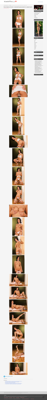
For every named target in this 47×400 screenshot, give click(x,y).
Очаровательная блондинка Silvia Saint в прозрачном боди (38, 63)
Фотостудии (10, 397)
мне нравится (7, 376)
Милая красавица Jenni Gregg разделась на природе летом (38, 64)
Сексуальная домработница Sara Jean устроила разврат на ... (38, 62)
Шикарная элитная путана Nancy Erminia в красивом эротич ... (38, 68)
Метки (14, 397)
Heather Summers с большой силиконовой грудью (10, 382)
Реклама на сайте (22, 397)
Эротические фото (6, 397)
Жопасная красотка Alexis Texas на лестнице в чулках (39, 69)
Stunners (10, 5)
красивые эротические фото (10, 1)
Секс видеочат (17, 397)
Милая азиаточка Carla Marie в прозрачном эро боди (38, 67)
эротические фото (6, 5)
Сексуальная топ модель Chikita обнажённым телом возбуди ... (38, 60)
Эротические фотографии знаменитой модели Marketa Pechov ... (39, 72)
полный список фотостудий (39, 50)
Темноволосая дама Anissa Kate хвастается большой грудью (38, 70)
